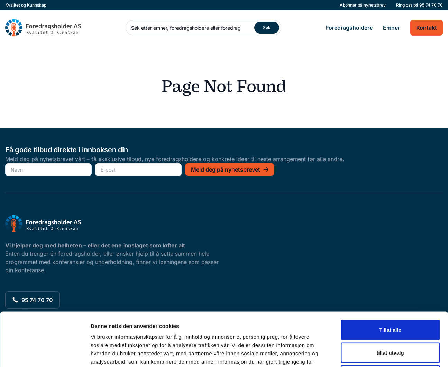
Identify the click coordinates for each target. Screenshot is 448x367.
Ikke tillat (390, 321)
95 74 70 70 (431, 5)
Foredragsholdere (349, 27)
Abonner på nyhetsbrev (363, 5)
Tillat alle (390, 276)
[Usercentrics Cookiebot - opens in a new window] (45, 353)
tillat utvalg (390, 299)
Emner (391, 27)
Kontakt (426, 27)
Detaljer (368, 353)
